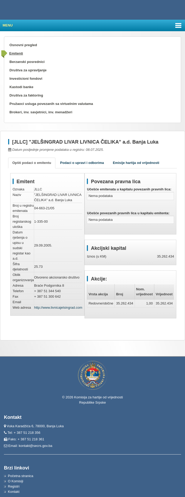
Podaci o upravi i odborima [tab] (82, 163)
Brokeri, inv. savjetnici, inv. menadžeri (40, 112)
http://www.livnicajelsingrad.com (58, 307)
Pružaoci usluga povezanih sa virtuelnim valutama (51, 104)
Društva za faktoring (26, 95)
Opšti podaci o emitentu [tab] (31, 163)
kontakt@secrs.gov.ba (35, 446)
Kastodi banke (21, 87)
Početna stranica (20, 476)
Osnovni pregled (23, 45)
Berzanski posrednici (27, 62)
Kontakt (13, 492)
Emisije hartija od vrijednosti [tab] (136, 163)
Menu (8, 25)
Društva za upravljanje (27, 70)
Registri (13, 486)
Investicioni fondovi (25, 79)
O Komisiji (15, 481)
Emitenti (16, 53)
